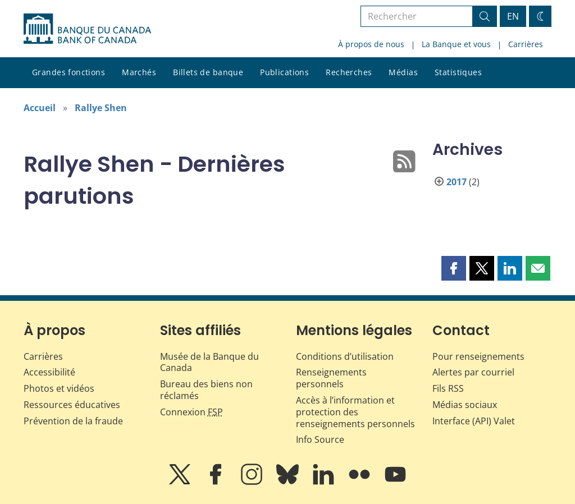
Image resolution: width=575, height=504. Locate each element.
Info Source (320, 439)
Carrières (525, 44)
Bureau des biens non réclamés (206, 390)
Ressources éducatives (72, 404)
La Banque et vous (456, 44)
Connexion (191, 412)
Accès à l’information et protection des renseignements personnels (355, 412)
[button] (453, 268)
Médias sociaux (464, 404)
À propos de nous (371, 44)
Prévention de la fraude (73, 421)
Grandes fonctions (68, 72)
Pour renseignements (478, 356)
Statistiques (458, 72)
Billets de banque (208, 72)
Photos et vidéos (59, 388)
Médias (403, 72)
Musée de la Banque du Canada (209, 362)
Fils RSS (448, 388)
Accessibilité (49, 372)
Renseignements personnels (331, 378)
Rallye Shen (101, 108)
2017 (456, 182)
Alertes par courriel (473, 372)
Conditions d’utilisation (345, 356)
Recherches (349, 72)
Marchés (139, 72)
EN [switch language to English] (513, 16)
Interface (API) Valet (473, 421)
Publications (284, 72)
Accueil (40, 108)
